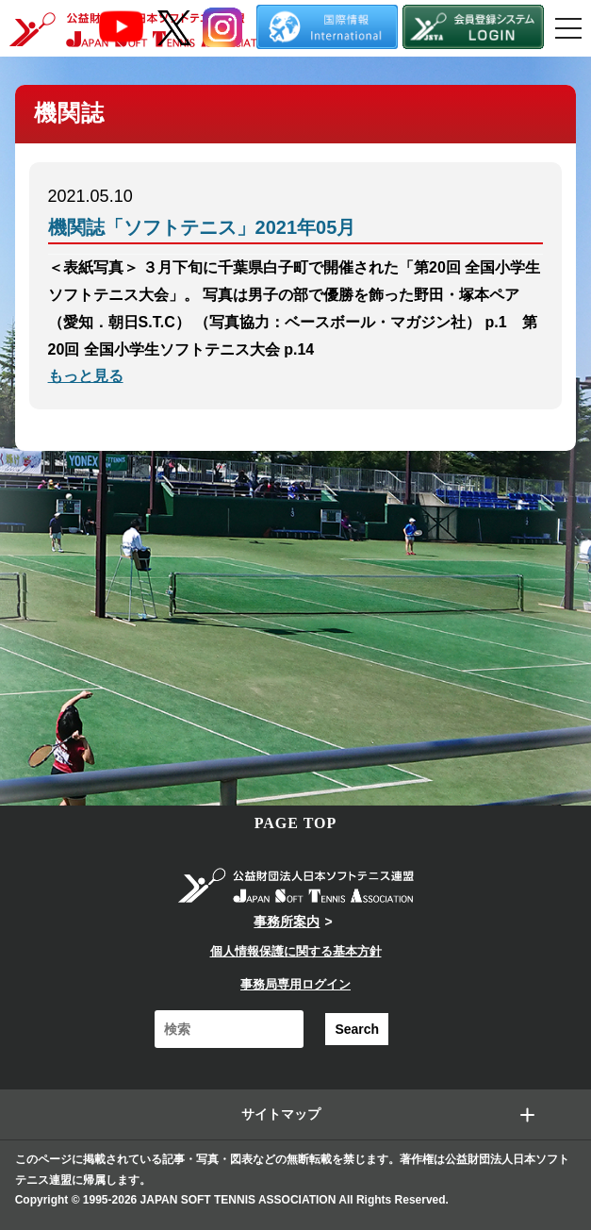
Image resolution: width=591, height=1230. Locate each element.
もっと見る (85, 376)
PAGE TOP (295, 823)
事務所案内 (287, 921)
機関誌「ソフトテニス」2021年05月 (202, 227)
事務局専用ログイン (295, 984)
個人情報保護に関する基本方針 (296, 951)
